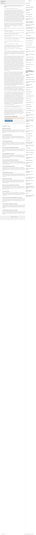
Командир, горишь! (28, 112)
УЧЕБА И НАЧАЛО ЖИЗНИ (29, 7)
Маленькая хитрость (28, 35)
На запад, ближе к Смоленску (29, 102)
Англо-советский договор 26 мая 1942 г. (10, 159)
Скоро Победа (27, 123)
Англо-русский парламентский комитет (10, 147)
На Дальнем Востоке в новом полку (30, 150)
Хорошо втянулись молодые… (29, 87)
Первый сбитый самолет (29, 16)
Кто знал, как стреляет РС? (29, 40)
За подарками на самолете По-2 (30, 64)
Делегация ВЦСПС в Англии (8, 153)
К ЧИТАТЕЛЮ (28, 5)
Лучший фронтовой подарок (29, 30)
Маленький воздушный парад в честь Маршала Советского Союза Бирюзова (30, 187)
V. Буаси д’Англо (5, 191)
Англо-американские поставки (8, 166)
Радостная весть (28, 12)
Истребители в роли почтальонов (30, 110)
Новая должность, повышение (29, 152)
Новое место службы (28, 62)
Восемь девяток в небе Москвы (30, 117)
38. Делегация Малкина (7, 134)
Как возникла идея (28, 104)
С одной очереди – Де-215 (29, 91)
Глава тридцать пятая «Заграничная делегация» (12, 197)
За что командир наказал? (29, 14)
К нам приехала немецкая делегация (9, 203)
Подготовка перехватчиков (29, 160)
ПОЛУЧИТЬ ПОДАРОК (8, 120)
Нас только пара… (28, 68)
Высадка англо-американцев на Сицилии (10, 184)
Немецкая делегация (6, 128)
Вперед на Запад (28, 66)
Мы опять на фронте (28, 108)
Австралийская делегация (7, 172)
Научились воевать (28, 89)
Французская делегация (7, 178)
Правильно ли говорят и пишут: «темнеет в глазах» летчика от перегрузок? (30, 120)
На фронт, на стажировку (29, 106)
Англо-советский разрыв (7, 141)
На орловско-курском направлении (30, 79)
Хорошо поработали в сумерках (30, 77)
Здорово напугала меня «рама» (30, 57)
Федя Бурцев (27, 128)
